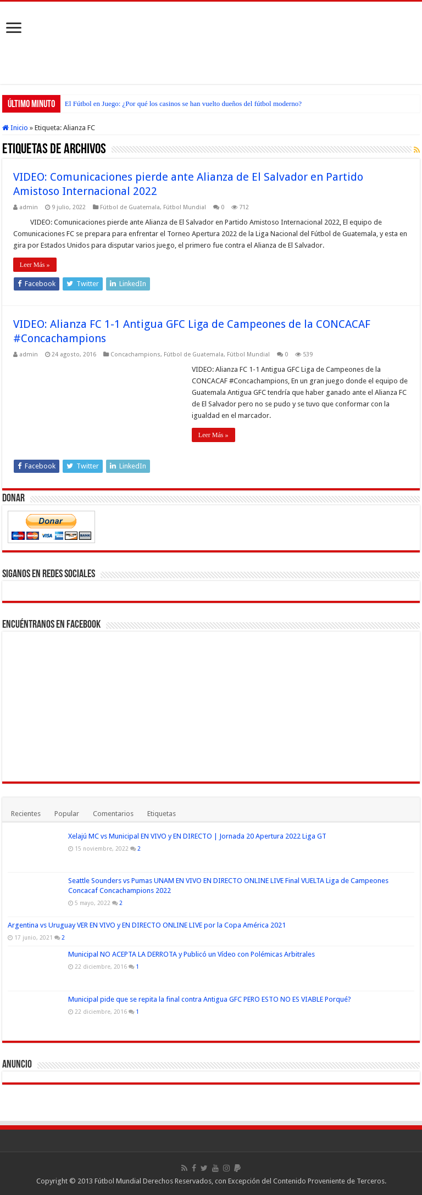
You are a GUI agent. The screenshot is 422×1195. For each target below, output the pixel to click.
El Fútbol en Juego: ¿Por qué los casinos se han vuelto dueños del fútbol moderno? (183, 103)
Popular (66, 813)
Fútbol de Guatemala (130, 207)
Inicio (15, 128)
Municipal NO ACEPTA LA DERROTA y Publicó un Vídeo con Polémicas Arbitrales (191, 954)
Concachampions (135, 354)
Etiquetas (161, 813)
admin (28, 207)
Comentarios (113, 813)
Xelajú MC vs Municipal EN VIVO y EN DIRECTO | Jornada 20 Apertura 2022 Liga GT (197, 836)
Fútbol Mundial (184, 207)
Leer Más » (35, 265)
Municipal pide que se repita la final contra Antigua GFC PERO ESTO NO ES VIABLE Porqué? (209, 999)
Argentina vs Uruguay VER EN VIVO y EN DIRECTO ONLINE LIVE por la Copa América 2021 (147, 925)
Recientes (26, 813)
